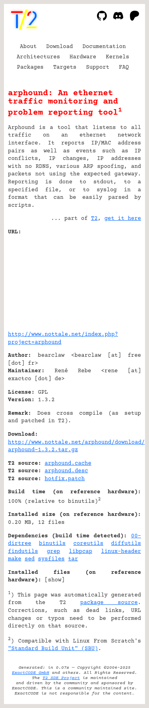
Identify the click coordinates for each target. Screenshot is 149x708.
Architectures (38, 57)
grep (53, 551)
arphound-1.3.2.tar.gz (43, 450)
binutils (52, 544)
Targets (65, 67)
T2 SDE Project (61, 678)
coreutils (89, 544)
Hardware (83, 57)
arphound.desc (66, 471)
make (14, 559)
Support (97, 67)
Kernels (117, 57)
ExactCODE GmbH (30, 672)
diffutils (126, 544)
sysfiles (51, 559)
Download (59, 47)
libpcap (80, 551)
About (28, 47)
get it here (122, 218)
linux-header (121, 551)
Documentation (104, 47)
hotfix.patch (65, 479)
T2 (94, 218)
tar (73, 559)
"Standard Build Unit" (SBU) (53, 649)
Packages (30, 67)
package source (109, 603)
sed (30, 559)
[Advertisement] (117, 280)
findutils (23, 551)
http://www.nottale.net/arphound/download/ (76, 442)
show (55, 580)
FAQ (124, 67)
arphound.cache (68, 463)
